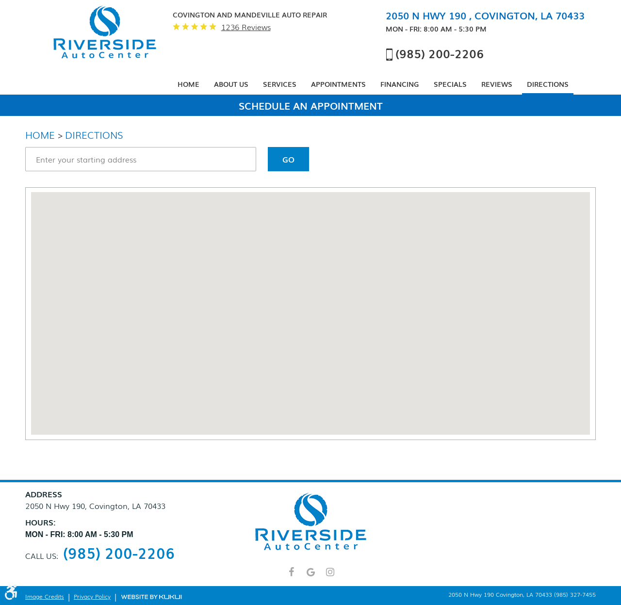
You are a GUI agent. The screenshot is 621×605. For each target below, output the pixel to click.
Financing (399, 84)
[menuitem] (188, 85)
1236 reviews (246, 27)
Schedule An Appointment (311, 105)
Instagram (330, 576)
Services (279, 84)
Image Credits (44, 596)
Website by (151, 596)
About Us (231, 84)
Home (188, 84)
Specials (450, 84)
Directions (548, 84)
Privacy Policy (92, 596)
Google (310, 576)
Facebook (291, 576)
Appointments (338, 84)
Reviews (496, 84)
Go (288, 159)
